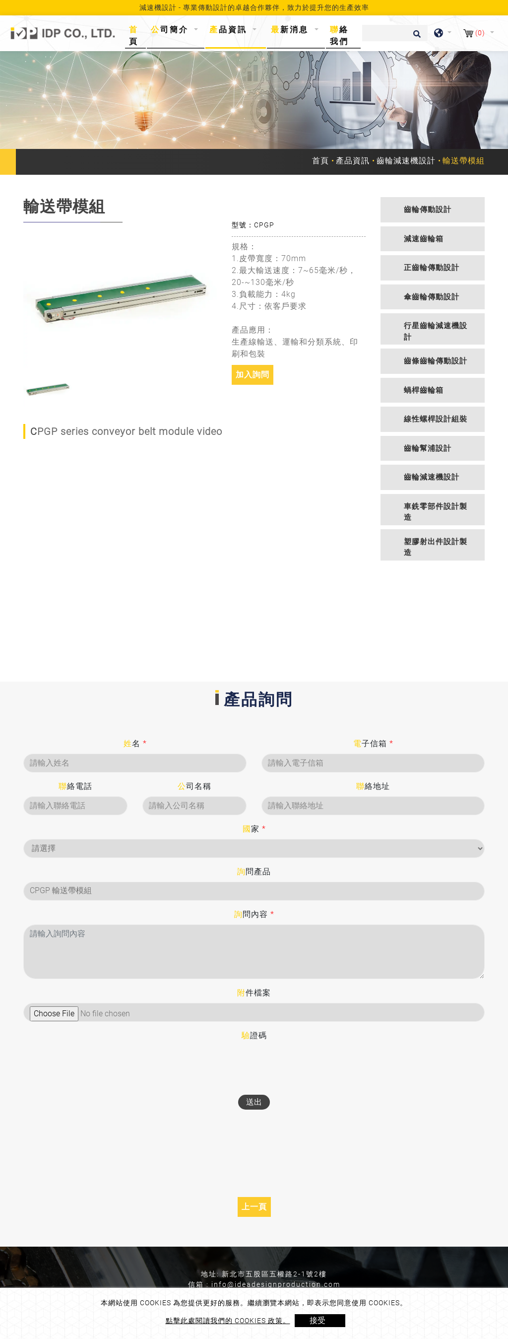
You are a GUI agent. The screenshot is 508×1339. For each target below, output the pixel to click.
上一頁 (254, 1206)
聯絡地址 (373, 786)
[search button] (415, 37)
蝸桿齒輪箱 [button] (424, 390)
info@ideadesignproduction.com (275, 1284)
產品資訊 (353, 160)
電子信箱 (373, 743)
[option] (120, 295)
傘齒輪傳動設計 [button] (431, 296)
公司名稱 (194, 786)
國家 (254, 829)
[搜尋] (395, 33)
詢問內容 (254, 914)
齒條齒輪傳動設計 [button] (435, 360)
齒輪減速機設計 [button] (431, 477)
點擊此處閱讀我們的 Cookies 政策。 (228, 1321)
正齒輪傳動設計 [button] (431, 267)
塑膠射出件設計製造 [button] (435, 547)
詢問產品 (254, 871)
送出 (254, 1102)
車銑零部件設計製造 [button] (435, 512)
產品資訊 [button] (230, 29)
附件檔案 (254, 992)
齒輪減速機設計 (406, 160)
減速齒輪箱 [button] (424, 238)
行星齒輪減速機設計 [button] (435, 331)
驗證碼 (254, 1035)
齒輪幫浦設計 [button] (427, 448)
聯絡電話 (75, 786)
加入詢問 (252, 374)
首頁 (136, 35)
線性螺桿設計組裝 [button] (435, 419)
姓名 (135, 743)
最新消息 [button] (291, 29)
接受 (317, 1320)
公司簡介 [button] (171, 29)
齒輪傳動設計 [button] (427, 209)
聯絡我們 (339, 35)
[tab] (433, 209)
